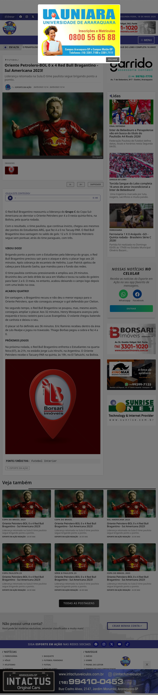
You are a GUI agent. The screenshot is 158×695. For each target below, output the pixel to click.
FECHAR (112, 59)
